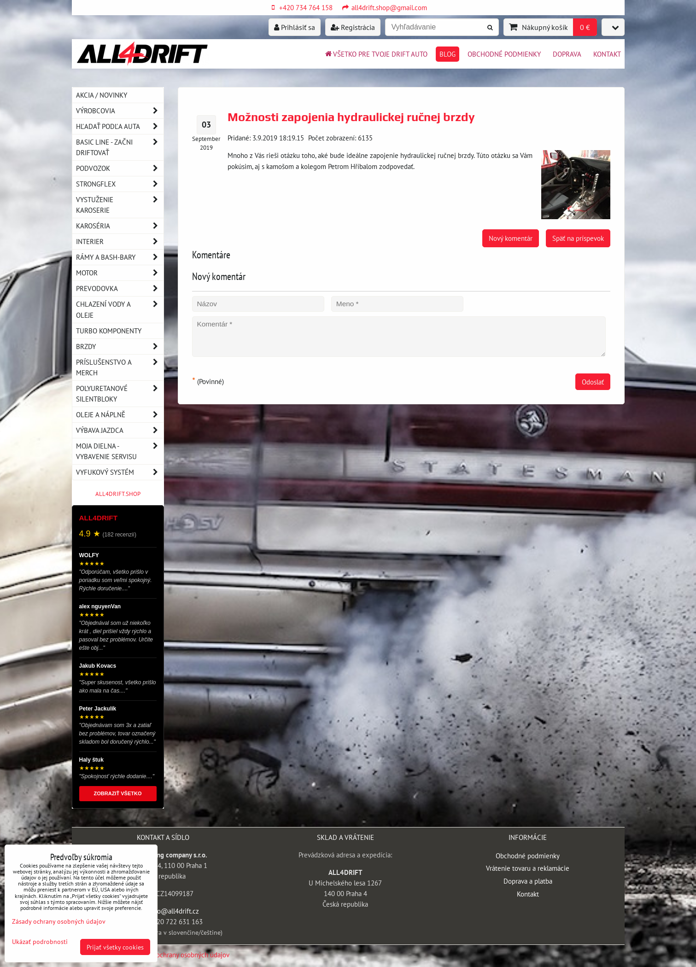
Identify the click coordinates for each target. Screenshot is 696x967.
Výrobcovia (120, 110)
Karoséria (120, 225)
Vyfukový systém (120, 472)
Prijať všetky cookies (115, 947)
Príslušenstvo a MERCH (120, 367)
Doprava (567, 53)
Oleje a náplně (120, 414)
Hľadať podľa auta (120, 126)
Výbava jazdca (120, 430)
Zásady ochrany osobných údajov (182, 954)
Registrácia (353, 27)
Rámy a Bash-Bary (120, 257)
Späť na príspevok (578, 238)
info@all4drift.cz (174, 910)
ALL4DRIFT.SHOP (117, 494)
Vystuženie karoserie (120, 205)
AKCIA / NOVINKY (101, 94)
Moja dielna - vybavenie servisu (120, 451)
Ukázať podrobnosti (40, 941)
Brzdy (120, 346)
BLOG (447, 53)
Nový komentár (510, 238)
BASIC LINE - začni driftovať (120, 147)
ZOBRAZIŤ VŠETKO (118, 793)
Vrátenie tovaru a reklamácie (527, 868)
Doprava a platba (527, 880)
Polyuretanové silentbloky (120, 394)
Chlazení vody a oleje (120, 309)
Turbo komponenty (108, 330)
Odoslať (593, 381)
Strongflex (120, 184)
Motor (120, 272)
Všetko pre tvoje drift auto (375, 53)
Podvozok (120, 168)
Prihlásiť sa (294, 27)
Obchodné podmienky (504, 53)
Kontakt (607, 53)
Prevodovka (120, 288)
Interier (120, 241)
